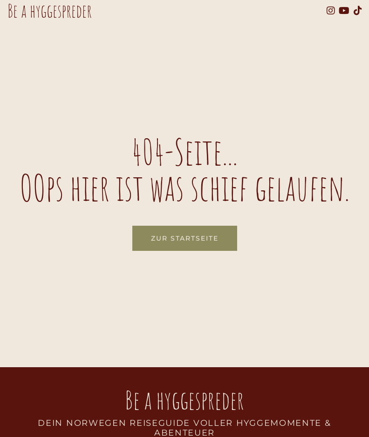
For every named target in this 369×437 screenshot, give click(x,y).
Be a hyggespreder (184, 400)
